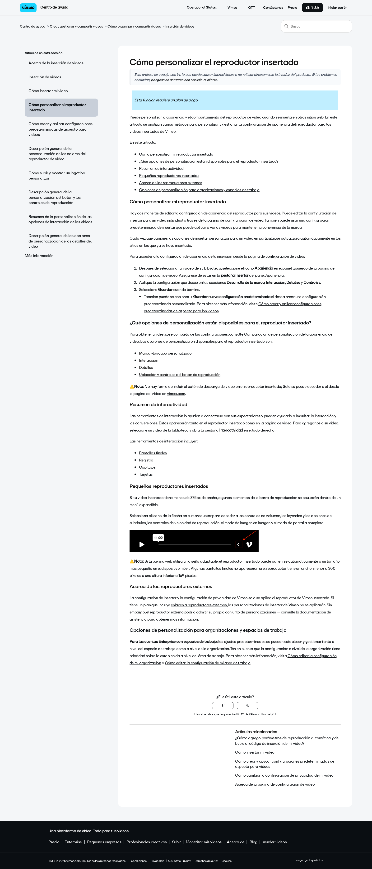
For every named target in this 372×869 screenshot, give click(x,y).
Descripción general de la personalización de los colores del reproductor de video (57, 153)
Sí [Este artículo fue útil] (223, 705)
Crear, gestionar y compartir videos (76, 26)
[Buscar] (316, 26)
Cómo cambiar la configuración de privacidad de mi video (284, 775)
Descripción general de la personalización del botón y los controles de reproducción (54, 197)
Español (316, 860)
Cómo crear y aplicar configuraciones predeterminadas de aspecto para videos (60, 129)
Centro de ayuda (54, 7)
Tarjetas (146, 474)
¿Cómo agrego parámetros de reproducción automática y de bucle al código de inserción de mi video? (287, 740)
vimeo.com (176, 393)
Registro (146, 460)
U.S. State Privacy (179, 861)
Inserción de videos (179, 26)
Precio (292, 7)
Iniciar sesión (337, 7)
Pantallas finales (153, 453)
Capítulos (147, 467)
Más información (39, 255)
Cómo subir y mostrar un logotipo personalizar (56, 175)
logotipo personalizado (172, 353)
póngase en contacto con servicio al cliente (184, 80)
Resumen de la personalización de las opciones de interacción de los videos (60, 219)
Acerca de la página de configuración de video (275, 784)
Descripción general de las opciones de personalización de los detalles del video (60, 241)
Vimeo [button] (229, 7)
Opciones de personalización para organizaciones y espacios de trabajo (199, 190)
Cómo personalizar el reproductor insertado (57, 107)
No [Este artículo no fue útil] (247, 705)
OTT (249, 7)
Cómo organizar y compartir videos (134, 26)
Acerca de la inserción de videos (56, 63)
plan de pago (186, 100)
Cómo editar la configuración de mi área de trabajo (208, 663)
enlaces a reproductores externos (199, 605)
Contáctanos (273, 7)
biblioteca (212, 268)
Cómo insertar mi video (48, 91)
